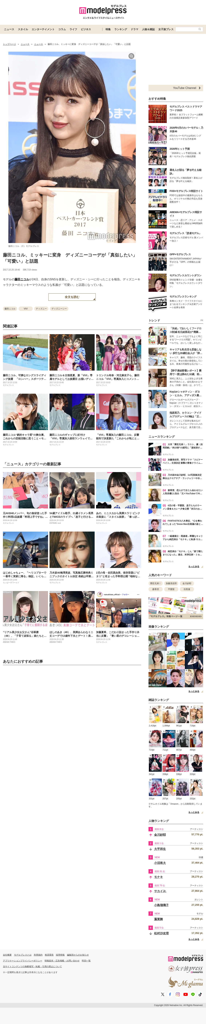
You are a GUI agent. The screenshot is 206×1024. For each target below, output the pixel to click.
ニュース (9, 29)
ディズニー (41, 308)
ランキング (120, 29)
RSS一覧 (86, 960)
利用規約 (38, 955)
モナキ (158, 876)
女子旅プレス (166, 29)
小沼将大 (160, 862)
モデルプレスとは (22, 955)
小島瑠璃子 (161, 905)
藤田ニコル (22, 279)
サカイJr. (160, 891)
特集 (108, 29)
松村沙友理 (161, 933)
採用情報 (60, 955)
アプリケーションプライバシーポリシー (22, 960)
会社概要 (7, 955)
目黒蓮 (187, 589)
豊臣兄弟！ (155, 583)
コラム (62, 29)
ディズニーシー (59, 308)
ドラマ (134, 29)
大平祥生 (160, 848)
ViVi (26, 308)
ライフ (73, 29)
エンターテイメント (43, 29)
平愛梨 (171, 589)
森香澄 (155, 589)
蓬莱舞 (158, 919)
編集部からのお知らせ (78, 955)
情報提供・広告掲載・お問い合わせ (62, 960)
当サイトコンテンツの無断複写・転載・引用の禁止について (32, 966)
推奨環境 (49, 955)
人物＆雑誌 (148, 29)
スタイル (23, 29)
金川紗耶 (187, 583)
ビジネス (86, 29)
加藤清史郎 (171, 583)
